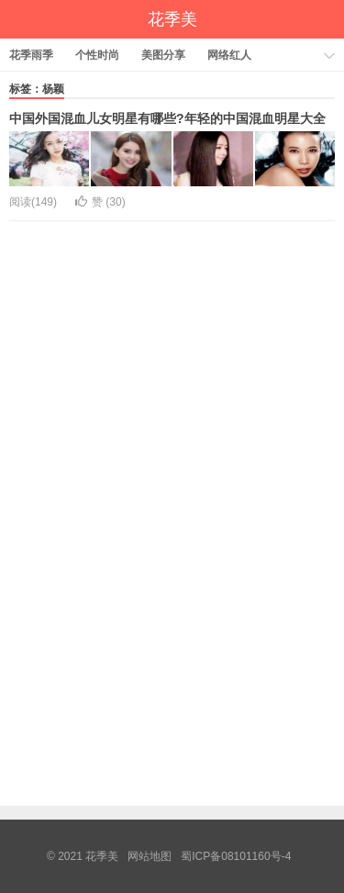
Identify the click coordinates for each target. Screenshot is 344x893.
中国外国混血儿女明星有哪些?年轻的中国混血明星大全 (167, 118)
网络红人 (229, 55)
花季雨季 (31, 55)
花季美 (172, 19)
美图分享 (163, 55)
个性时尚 (97, 55)
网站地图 (150, 856)
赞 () (100, 201)
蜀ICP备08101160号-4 (236, 856)
